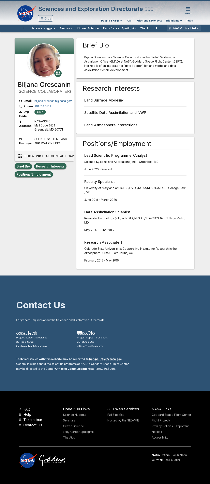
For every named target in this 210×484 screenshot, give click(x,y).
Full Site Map (115, 414)
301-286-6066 (25, 341)
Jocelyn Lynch (26, 332)
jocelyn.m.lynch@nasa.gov (31, 346)
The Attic (69, 437)
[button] (45, 18)
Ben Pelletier (172, 459)
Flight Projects (161, 420)
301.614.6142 (42, 106)
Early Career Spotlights (78, 431)
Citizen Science (73, 426)
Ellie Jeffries (86, 332)
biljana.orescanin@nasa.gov (53, 101)
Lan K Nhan (179, 455)
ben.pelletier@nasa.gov (105, 359)
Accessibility (160, 437)
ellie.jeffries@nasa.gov (90, 346)
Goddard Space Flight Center (171, 414)
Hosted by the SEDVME (123, 420)
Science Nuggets (74, 414)
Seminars (69, 420)
